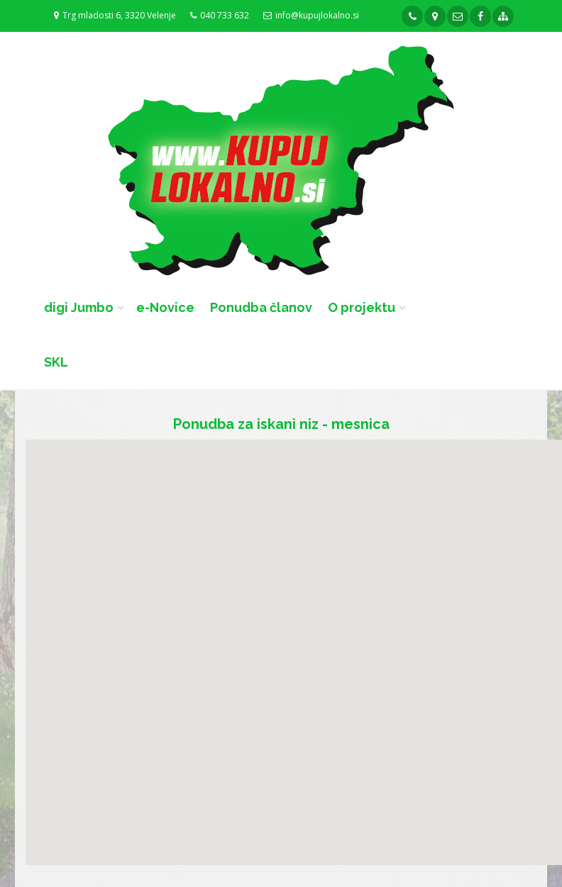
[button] (168, 534)
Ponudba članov (261, 307)
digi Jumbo (79, 307)
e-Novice (165, 307)
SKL (56, 362)
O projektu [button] (361, 307)
